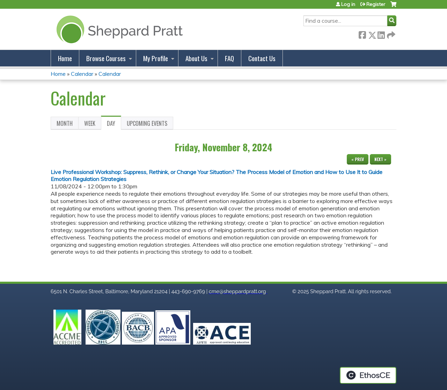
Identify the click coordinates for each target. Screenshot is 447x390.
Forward (390, 34)
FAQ (229, 58)
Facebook (362, 34)
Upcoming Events (147, 123)
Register (375, 4)
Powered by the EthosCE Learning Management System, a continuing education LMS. (368, 375)
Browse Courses (106, 58)
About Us (196, 58)
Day (114, 124)
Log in (348, 4)
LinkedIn (381, 34)
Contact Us (262, 58)
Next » (380, 159)
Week (89, 123)
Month (65, 123)
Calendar (82, 73)
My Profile (155, 58)
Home (65, 58)
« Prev (357, 159)
